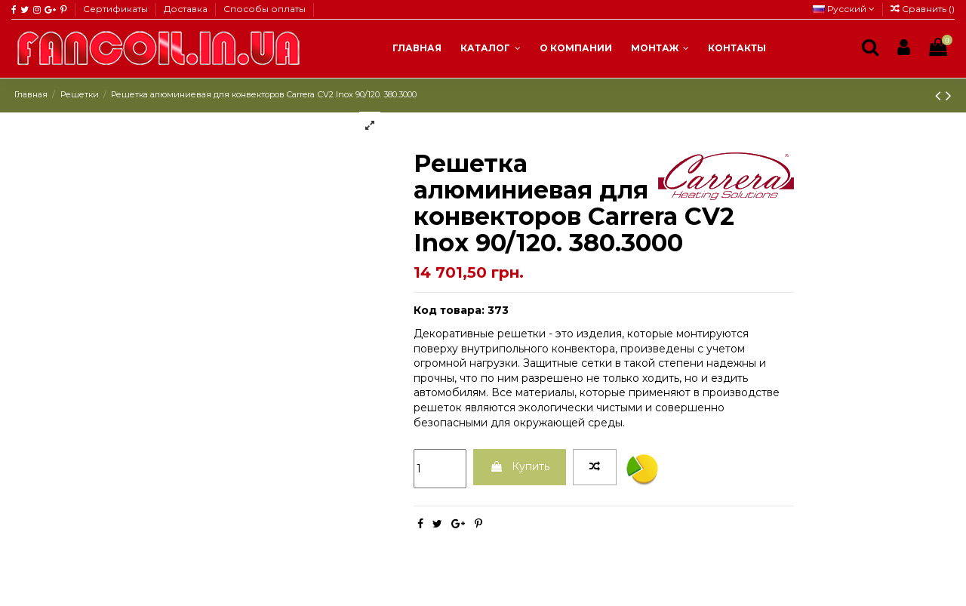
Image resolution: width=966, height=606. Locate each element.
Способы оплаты (264, 8)
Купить (519, 466)
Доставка (187, 8)
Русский (844, 8)
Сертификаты (116, 8)
